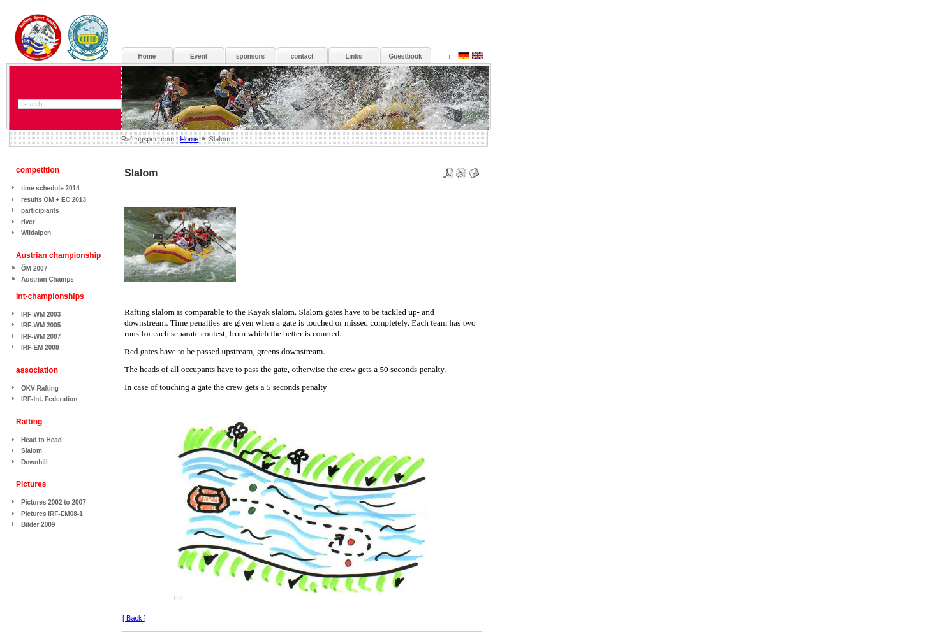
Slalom (31, 450)
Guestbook (405, 56)
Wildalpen (36, 232)
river (28, 222)
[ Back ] (134, 618)
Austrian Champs (47, 279)
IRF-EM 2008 (40, 347)
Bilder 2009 (38, 524)
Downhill (34, 462)
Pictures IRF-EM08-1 (52, 513)
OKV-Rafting (40, 388)
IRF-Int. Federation (49, 399)
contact (302, 56)
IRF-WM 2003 (41, 314)
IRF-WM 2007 (41, 336)
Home (189, 139)
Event (198, 56)
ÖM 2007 (34, 268)
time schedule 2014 (50, 188)
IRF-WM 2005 (41, 325)
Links (353, 56)
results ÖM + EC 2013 (53, 199)
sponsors (250, 56)
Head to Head (41, 439)
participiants (40, 210)
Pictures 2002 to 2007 (53, 502)
